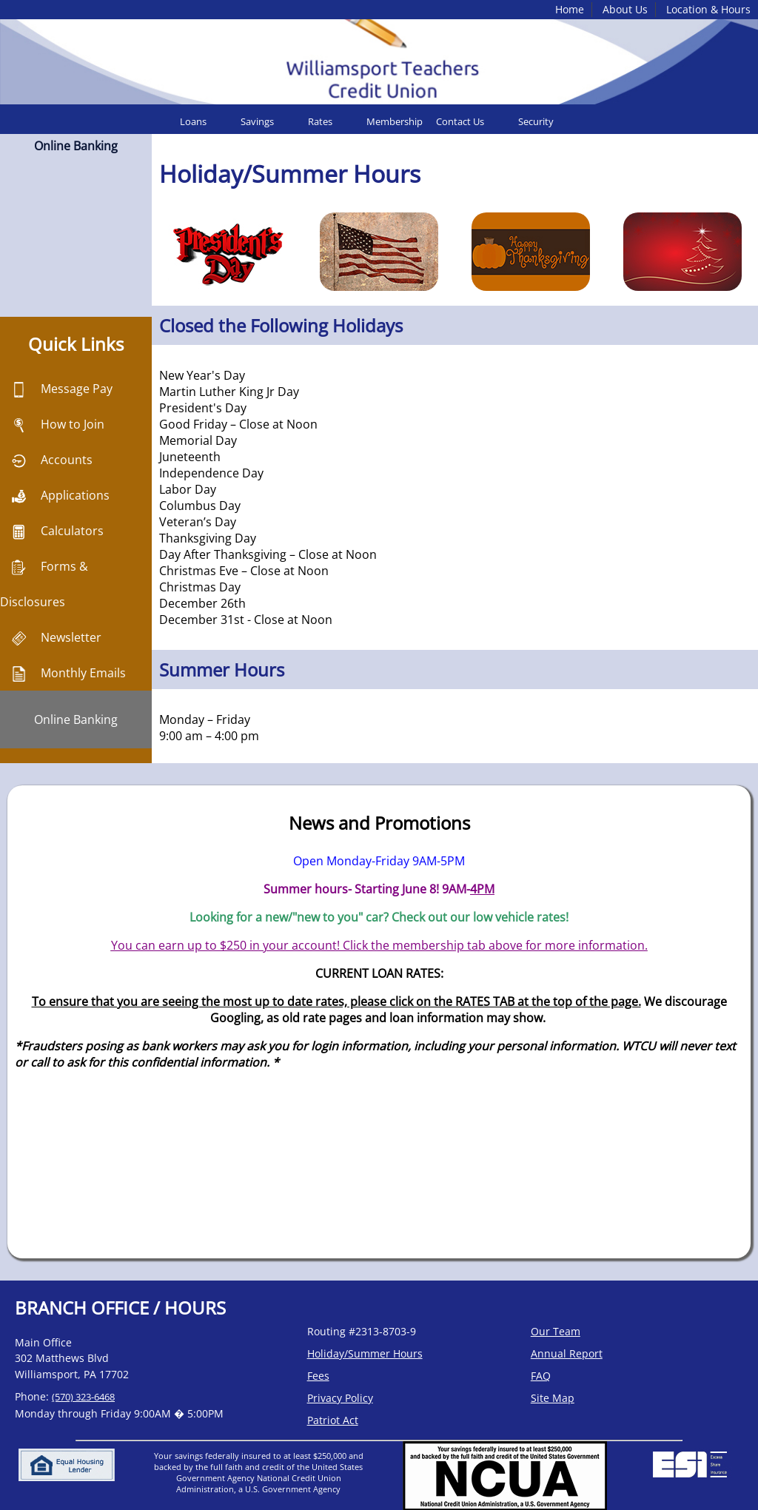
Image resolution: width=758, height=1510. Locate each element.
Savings (257, 121)
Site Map (552, 1398)
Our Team (555, 1331)
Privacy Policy (340, 1398)
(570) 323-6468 (83, 1396)
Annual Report (567, 1353)
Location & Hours (708, 9)
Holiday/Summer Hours (365, 1353)
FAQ (541, 1376)
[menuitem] (204, 121)
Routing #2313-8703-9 (361, 1331)
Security (536, 121)
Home (569, 9)
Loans (193, 121)
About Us (625, 9)
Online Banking (76, 719)
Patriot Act (332, 1420)
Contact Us (460, 121)
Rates (320, 121)
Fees (318, 1376)
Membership (394, 121)
